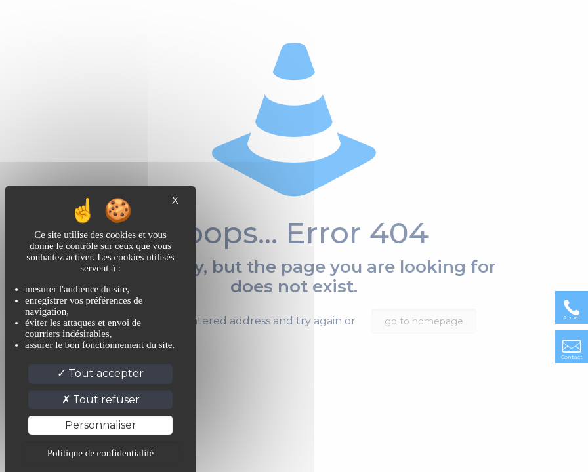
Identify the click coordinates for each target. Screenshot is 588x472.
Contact (572, 356)
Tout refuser (101, 399)
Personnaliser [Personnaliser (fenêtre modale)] (100, 425)
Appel (571, 317)
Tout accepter (100, 373)
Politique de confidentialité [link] (100, 453)
